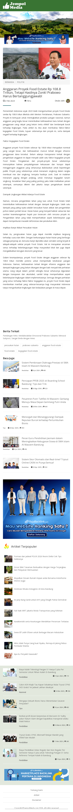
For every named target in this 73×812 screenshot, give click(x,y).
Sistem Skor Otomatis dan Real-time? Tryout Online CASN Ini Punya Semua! (45, 461)
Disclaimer (36, 800)
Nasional (22, 692)
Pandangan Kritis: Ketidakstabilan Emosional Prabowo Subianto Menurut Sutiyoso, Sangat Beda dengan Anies (34, 337)
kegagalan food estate (28, 351)
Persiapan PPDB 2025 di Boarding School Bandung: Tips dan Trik (43, 382)
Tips (4, 428)
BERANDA (9, 82)
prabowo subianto (30, 345)
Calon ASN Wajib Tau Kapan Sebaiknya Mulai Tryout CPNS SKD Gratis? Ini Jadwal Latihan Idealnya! (44, 686)
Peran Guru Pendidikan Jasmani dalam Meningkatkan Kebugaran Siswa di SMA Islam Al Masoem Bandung (45, 441)
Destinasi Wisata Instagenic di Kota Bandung (33, 589)
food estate (9, 351)
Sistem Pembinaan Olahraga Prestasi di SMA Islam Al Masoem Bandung (45, 364)
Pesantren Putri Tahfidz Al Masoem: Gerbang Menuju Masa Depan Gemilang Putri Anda (45, 400)
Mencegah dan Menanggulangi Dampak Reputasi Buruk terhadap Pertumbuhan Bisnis (42, 420)
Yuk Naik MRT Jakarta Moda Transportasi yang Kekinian (38, 610)
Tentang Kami (36, 790)
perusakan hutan (11, 345)
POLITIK (20, 82)
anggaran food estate (51, 345)
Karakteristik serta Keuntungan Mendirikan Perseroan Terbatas (41, 621)
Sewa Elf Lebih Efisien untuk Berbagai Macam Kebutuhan (39, 632)
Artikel (36, 795)
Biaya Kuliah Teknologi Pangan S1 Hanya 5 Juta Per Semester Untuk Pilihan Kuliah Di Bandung (41, 670)
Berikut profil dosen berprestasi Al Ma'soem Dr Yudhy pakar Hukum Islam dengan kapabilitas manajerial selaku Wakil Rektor (43, 719)
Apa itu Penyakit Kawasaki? (26, 654)
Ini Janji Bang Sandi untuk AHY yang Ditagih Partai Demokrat (40, 600)
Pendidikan (25, 370)
